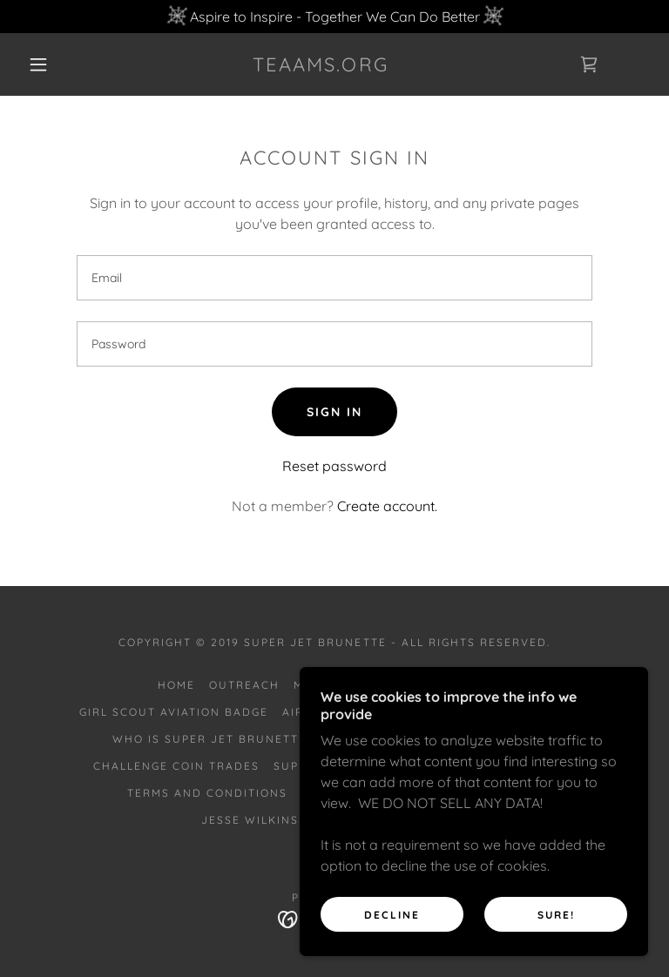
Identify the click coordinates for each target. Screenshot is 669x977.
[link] (321, 66)
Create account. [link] (387, 506)
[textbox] (334, 277)
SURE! (556, 914)
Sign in (334, 412)
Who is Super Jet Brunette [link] (209, 738)
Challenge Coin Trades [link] (176, 765)
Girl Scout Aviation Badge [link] (173, 711)
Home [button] (176, 684)
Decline (392, 914)
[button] (38, 64)
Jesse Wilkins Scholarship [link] (297, 819)
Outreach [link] (244, 684)
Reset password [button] (334, 466)
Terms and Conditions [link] (207, 792)
